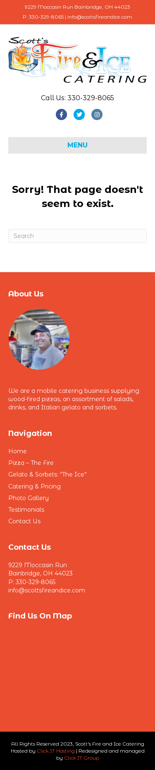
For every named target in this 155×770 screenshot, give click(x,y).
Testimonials (26, 509)
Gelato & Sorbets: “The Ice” (47, 474)
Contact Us (24, 521)
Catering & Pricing (34, 486)
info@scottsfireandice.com (46, 590)
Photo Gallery (28, 498)
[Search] (77, 236)
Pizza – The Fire (31, 463)
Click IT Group (81, 758)
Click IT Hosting (56, 751)
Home (17, 451)
